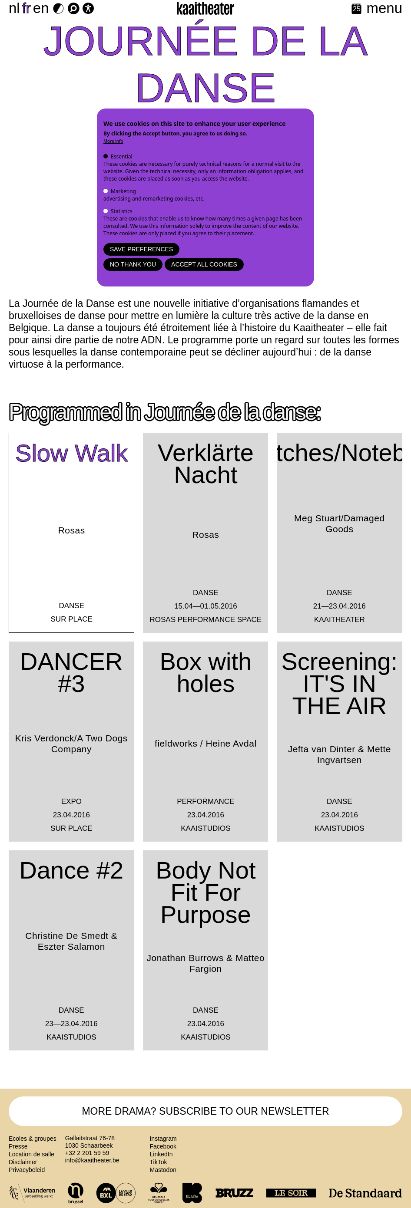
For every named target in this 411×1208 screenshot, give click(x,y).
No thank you (133, 264)
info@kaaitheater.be (92, 1160)
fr (26, 8)
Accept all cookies (204, 264)
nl (14, 8)
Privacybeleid (27, 1169)
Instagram (162, 1138)
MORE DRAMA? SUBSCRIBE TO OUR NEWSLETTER (205, 1111)
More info (113, 141)
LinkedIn (160, 1154)
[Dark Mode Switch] (58, 8)
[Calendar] (356, 9)
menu (384, 8)
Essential (122, 156)
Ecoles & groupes (32, 1138)
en (41, 8)
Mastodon (162, 1169)
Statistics (122, 211)
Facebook (162, 1146)
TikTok (158, 1162)
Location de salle (31, 1154)
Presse (18, 1146)
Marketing (123, 191)
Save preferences (141, 249)
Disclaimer (23, 1162)
